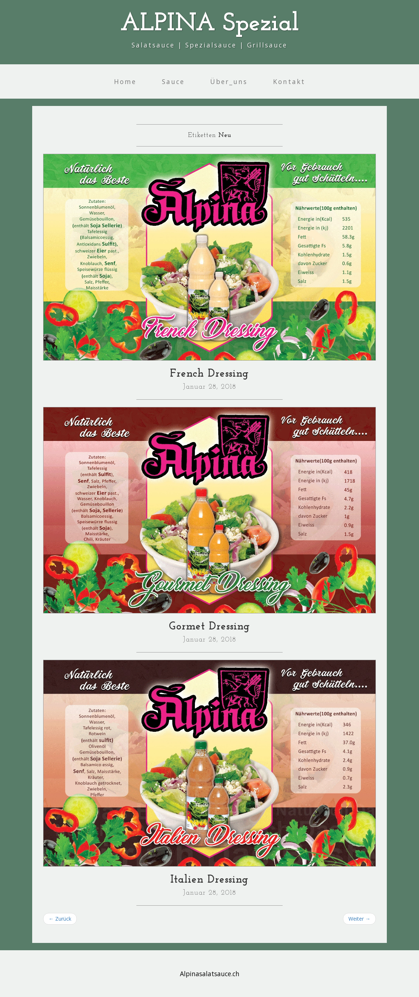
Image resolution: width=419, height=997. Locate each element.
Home (125, 81)
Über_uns (229, 81)
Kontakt (289, 81)
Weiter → (359, 918)
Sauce (173, 81)
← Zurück (60, 918)
